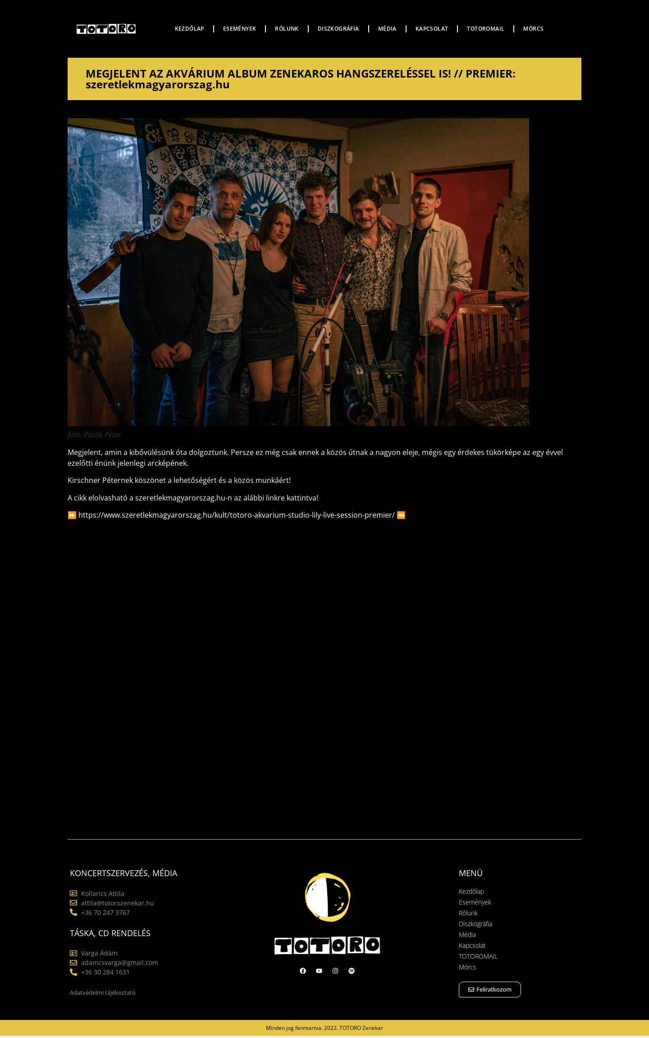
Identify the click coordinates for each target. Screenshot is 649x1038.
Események (239, 28)
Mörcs (533, 28)
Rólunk (286, 28)
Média (387, 28)
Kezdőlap (189, 28)
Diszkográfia (338, 28)
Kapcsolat (432, 28)
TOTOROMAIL (485, 28)
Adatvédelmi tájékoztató (103, 992)
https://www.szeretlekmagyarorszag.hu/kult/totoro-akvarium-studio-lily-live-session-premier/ (236, 515)
